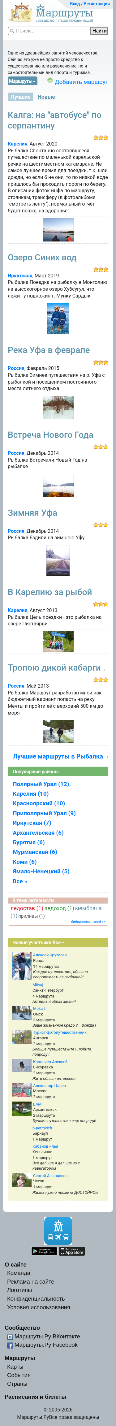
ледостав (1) (27, 908)
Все (56, 943)
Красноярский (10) (39, 803)
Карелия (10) (31, 793)
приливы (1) (31, 916)
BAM (37, 1104)
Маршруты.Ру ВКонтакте (47, 1336)
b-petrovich (42, 1128)
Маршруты (20, 1358)
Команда (18, 1273)
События (19, 1375)
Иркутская (20, 276)
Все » (20, 881)
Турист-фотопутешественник (60, 1032)
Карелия (18, 144)
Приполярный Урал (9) (44, 813)
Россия (16, 368)
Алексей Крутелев (50, 955)
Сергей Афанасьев (50, 1175)
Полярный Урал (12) (41, 784)
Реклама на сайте (30, 1281)
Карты (15, 1366)
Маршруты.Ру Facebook (46, 1344)
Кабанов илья (45, 1146)
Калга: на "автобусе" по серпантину (54, 120)
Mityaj (37, 984)
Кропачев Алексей (50, 1061)
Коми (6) (25, 861)
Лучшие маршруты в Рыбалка (58, 756)
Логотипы (19, 1290)
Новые (46, 97)
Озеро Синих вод (42, 257)
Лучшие (21, 97)
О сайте (16, 1264)
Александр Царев (49, 1085)
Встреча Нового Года (50, 435)
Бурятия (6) (29, 842)
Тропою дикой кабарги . (56, 668)
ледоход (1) (59, 908)
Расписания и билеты (35, 1396)
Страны (17, 1383)
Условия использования (38, 1307)
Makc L (39, 1008)
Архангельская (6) (38, 832)
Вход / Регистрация (90, 3)
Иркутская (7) (32, 822)
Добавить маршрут (81, 81)
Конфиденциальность (36, 1298)
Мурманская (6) (35, 851)
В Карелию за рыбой (50, 592)
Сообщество (22, 1327)
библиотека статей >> (88, 922)
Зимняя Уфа (32, 513)
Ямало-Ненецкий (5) (41, 871)
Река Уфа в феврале (49, 350)
